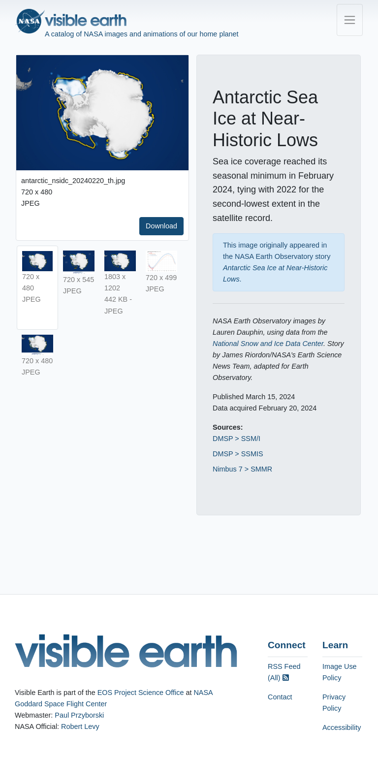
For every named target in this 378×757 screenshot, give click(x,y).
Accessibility (341, 727)
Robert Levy (80, 726)
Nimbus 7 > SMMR (242, 469)
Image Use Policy (339, 672)
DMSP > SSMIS (238, 454)
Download (161, 226)
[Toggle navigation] (350, 20)
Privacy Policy (334, 702)
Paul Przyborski (79, 715)
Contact (280, 697)
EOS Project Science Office (140, 692)
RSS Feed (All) (284, 672)
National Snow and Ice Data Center (268, 343)
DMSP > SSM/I (236, 438)
